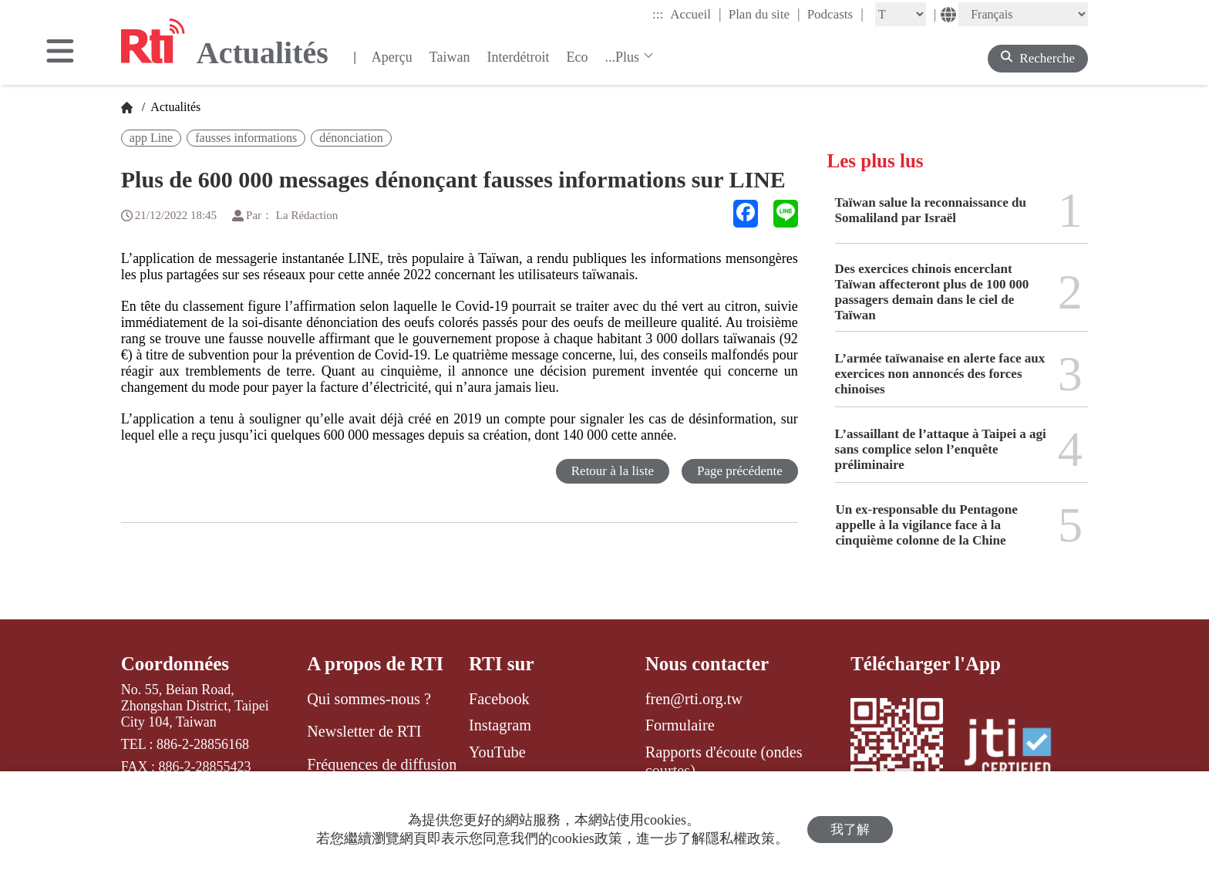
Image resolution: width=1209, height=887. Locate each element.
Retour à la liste (612, 471)
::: (657, 14)
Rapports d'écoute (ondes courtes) (724, 761)
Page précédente (740, 471)
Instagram (500, 725)
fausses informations (246, 137)
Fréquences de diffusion (381, 764)
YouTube (497, 752)
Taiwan (449, 57)
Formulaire (680, 725)
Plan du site (764, 14)
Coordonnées (175, 663)
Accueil (695, 14)
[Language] (1023, 14)
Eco (577, 57)
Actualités (174, 106)
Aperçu (392, 57)
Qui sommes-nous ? (369, 698)
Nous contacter (707, 663)
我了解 (850, 829)
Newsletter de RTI (364, 731)
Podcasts (835, 14)
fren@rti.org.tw (694, 698)
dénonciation (351, 137)
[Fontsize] (900, 14)
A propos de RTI (375, 663)
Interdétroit (518, 57)
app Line (151, 137)
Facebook (499, 698)
